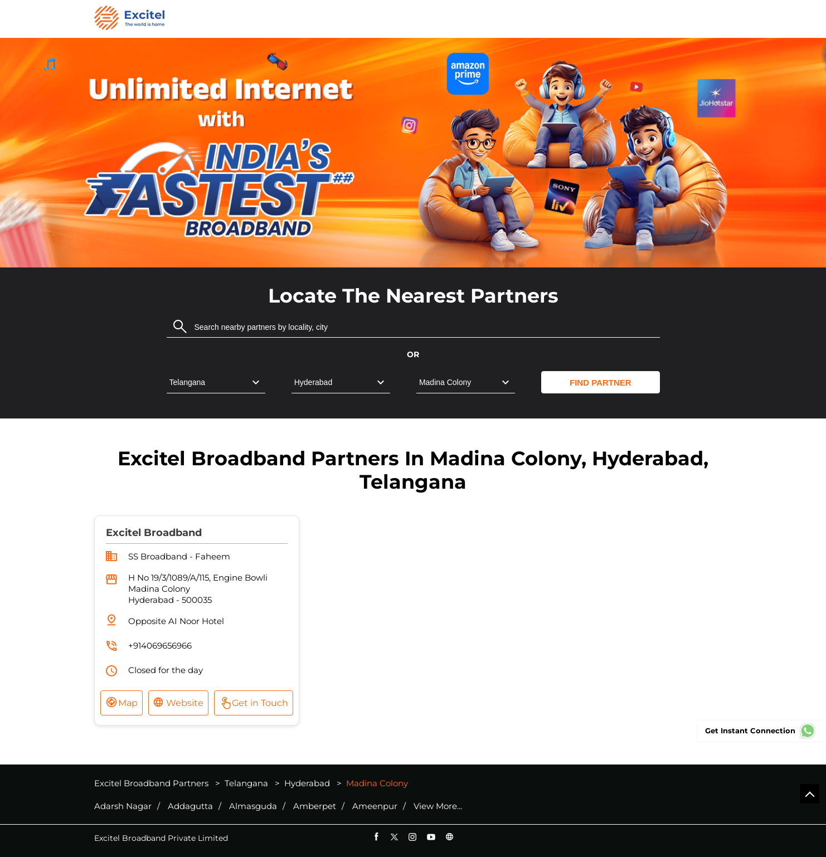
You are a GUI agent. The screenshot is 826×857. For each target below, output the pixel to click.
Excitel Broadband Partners (152, 783)
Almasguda (253, 806)
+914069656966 (160, 645)
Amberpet (314, 806)
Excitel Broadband (154, 533)
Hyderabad (307, 783)
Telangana (246, 783)
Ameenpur (374, 806)
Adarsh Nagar (123, 806)
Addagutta (190, 806)
